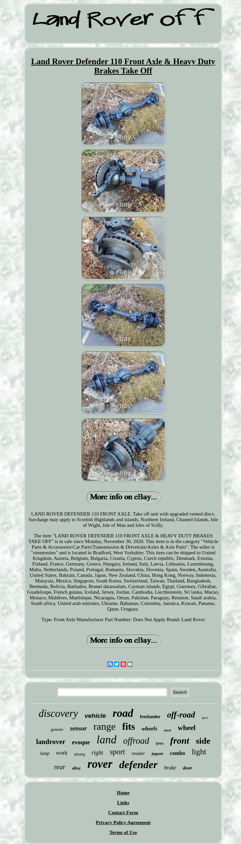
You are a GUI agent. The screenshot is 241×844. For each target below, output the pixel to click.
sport (117, 752)
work (62, 753)
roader (138, 753)
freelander (150, 716)
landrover (50, 742)
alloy (76, 768)
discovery (58, 713)
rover (100, 764)
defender (138, 764)
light (199, 751)
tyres (159, 743)
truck (167, 730)
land (106, 739)
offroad (136, 741)
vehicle (95, 715)
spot (205, 718)
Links (123, 802)
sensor (78, 728)
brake (170, 767)
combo (177, 753)
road (123, 713)
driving (79, 754)
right (97, 752)
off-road (181, 714)
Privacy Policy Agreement (123, 822)
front (179, 740)
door (187, 767)
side (203, 741)
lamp (44, 753)
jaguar (157, 753)
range (104, 726)
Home (123, 792)
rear (59, 766)
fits (128, 726)
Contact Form (123, 812)
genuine (57, 729)
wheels (149, 728)
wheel (187, 727)
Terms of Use (123, 832)
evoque (81, 742)
